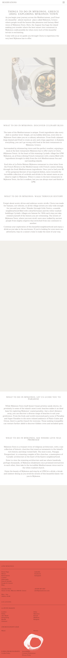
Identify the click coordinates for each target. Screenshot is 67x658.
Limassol (4, 621)
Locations (6, 602)
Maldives (36, 617)
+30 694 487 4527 (39, 589)
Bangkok (36, 619)
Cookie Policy (5, 653)
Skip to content (8, 9)
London (3, 612)
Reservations (9, 2)
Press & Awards (6, 581)
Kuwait (36, 615)
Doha (35, 612)
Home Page (5, 572)
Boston (36, 631)
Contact (3, 577)
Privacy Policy (26, 655)
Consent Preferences (28, 653)
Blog (2, 585)
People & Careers (7, 583)
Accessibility (26, 651)
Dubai (3, 614)
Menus (3, 574)
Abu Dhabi (4, 615)
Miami (3, 631)
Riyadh (3, 619)
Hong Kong (5, 617)
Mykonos (37, 614)
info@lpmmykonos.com (41, 590)
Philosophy (5, 579)
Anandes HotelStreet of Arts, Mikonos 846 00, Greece (13, 589)
